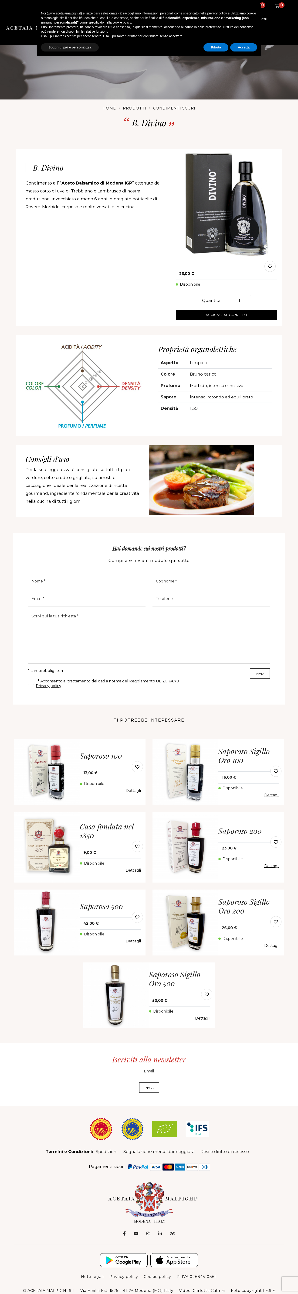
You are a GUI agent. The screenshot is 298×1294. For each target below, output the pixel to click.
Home (109, 108)
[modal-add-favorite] (270, 266)
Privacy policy (48, 686)
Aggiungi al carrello (226, 315)
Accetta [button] (244, 47)
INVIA (259, 673)
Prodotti (134, 108)
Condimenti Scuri (174, 108)
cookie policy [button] (121, 22)
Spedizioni (107, 1151)
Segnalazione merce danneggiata (159, 1151)
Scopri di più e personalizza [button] (69, 47)
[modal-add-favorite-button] (137, 766)
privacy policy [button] (217, 13)
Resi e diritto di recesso (224, 1151)
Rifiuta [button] (216, 47)
